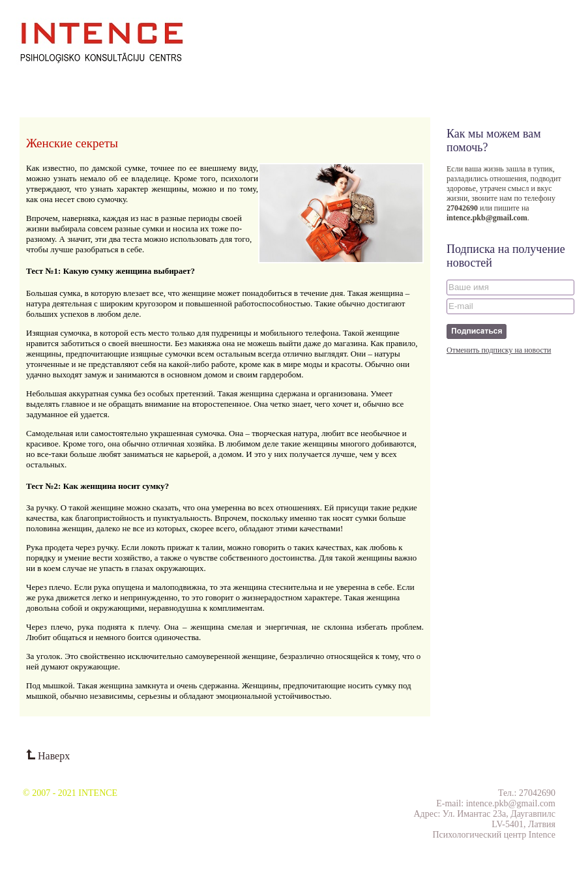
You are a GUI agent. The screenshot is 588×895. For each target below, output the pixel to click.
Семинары (78, 82)
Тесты (347, 82)
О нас (37, 82)
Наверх (48, 755)
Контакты (307, 82)
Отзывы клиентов (244, 82)
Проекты (125, 82)
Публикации (175, 82)
